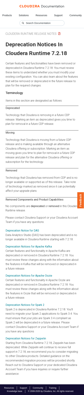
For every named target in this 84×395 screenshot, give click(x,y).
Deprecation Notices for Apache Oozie (29, 275)
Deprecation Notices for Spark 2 (25, 305)
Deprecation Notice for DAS (22, 230)
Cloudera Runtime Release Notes (31, 34)
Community (75, 15)
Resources (41, 15)
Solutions (24, 15)
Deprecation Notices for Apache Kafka (29, 246)
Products (7, 15)
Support (58, 15)
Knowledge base (14, 391)
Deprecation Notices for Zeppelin (26, 338)
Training (52, 388)
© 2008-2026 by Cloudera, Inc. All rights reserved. (51, 391)
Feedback (80, 200)
